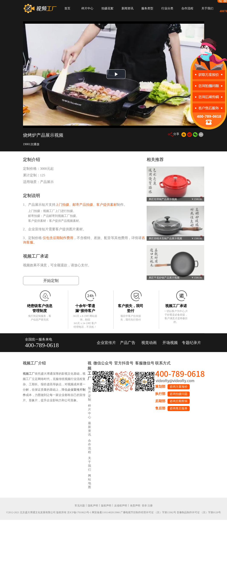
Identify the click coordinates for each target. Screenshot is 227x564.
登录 (144, 505)
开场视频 (170, 343)
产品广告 (127, 343)
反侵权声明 (120, 505)
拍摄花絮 (107, 8)
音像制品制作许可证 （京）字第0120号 (199, 512)
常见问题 (80, 505)
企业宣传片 (106, 343)
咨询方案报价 (179, 386)
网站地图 (89, 481)
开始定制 (51, 280)
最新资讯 (89, 429)
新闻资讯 (127, 8)
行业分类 (167, 8)
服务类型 (147, 8)
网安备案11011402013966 (106, 512)
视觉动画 (149, 343)
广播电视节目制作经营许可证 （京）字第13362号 (148, 512)
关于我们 (207, 8)
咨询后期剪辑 (179, 401)
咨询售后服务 (179, 408)
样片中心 (87, 8)
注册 (150, 505)
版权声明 (106, 505)
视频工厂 (29, 373)
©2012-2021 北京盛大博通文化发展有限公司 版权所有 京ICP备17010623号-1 (48, 512)
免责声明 (135, 505)
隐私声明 (93, 505)
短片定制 (89, 394)
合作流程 (187, 8)
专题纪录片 (191, 343)
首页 (67, 8)
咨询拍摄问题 (179, 394)
